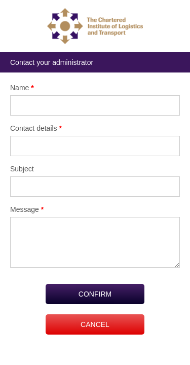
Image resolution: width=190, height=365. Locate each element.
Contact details (36, 128)
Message (27, 209)
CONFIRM (95, 294)
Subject (22, 169)
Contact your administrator (51, 62)
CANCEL (95, 324)
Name (22, 88)
